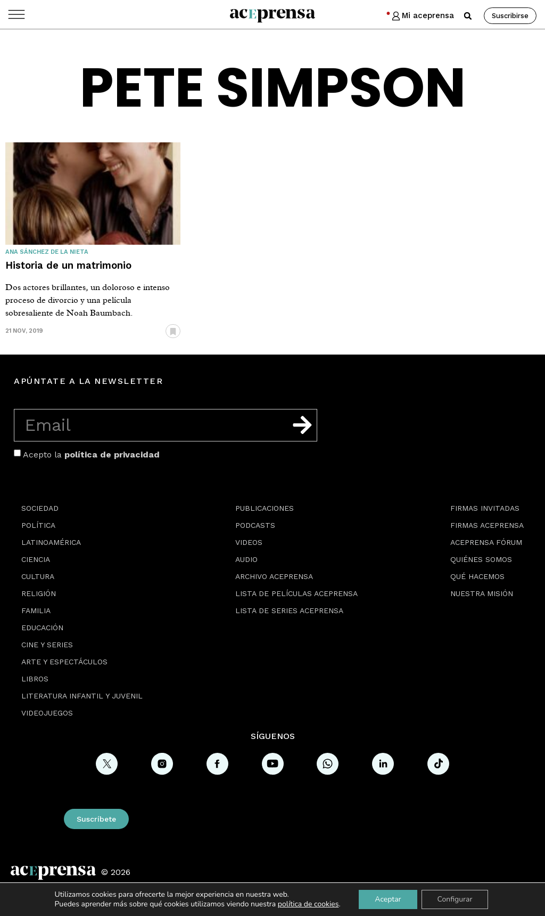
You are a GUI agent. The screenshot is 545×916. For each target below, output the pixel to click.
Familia (36, 610)
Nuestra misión (481, 593)
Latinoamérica (51, 542)
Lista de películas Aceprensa (296, 593)
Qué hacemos (477, 576)
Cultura (37, 576)
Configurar (455, 899)
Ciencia (35, 559)
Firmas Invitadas (484, 508)
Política (38, 525)
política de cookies (308, 904)
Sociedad (40, 508)
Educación (42, 627)
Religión (38, 593)
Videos (248, 542)
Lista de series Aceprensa (289, 610)
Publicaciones (264, 508)
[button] (467, 16)
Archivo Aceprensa (274, 576)
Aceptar (388, 899)
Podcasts (255, 525)
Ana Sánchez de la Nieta (46, 251)
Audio (246, 559)
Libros (34, 678)
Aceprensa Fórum (486, 542)
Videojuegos (47, 713)
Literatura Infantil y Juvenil (82, 696)
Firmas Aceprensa (487, 525)
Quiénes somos (481, 559)
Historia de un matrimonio (68, 265)
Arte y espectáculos (64, 661)
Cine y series (47, 644)
